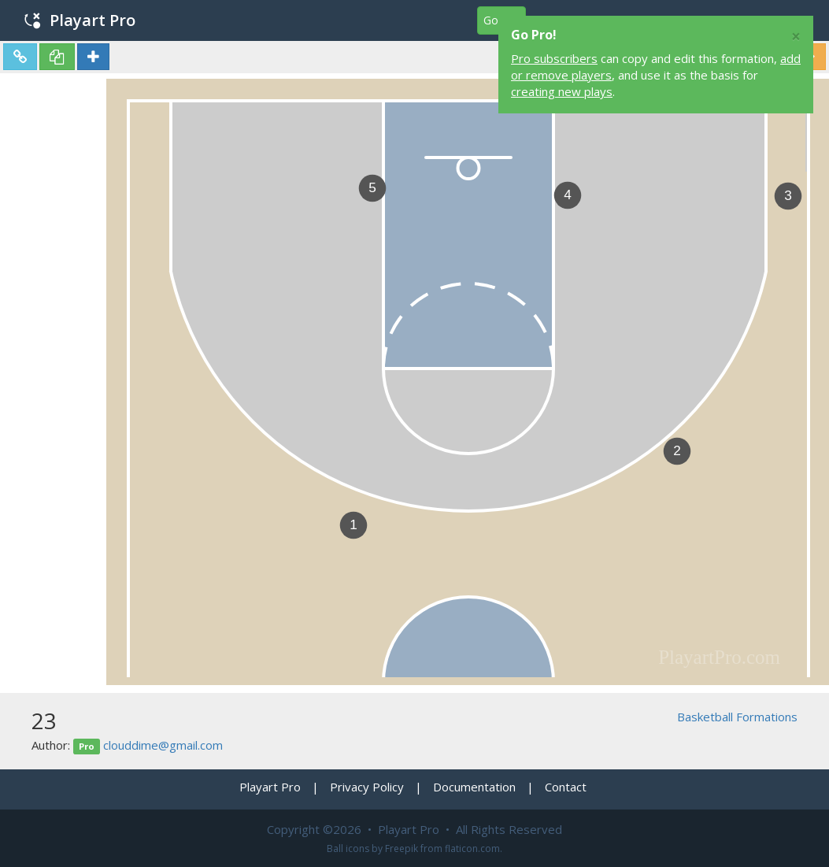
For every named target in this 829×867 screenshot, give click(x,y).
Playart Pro (79, 20)
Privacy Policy (367, 787)
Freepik (401, 848)
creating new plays (561, 91)
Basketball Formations (737, 716)
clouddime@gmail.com (163, 745)
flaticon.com (472, 848)
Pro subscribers (554, 58)
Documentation (474, 787)
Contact (566, 787)
